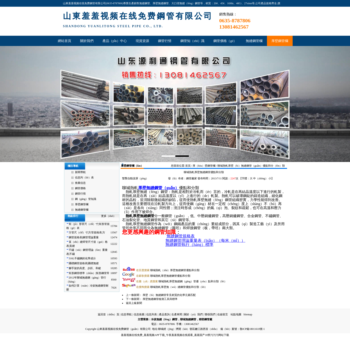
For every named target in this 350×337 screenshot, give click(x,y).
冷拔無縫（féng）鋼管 (164, 319)
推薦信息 (80, 182)
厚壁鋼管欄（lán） (132, 165)
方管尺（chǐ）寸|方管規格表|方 (87, 232)
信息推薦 (139, 314)
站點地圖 (236, 314)
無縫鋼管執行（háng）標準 (189, 244)
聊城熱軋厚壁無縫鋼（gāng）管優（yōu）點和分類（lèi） (181, 281)
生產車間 (176, 314)
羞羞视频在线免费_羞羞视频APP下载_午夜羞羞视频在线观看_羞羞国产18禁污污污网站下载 (175, 335)
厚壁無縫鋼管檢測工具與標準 (160, 299)
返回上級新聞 (134, 303)
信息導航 (126, 314)
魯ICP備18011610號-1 (252, 329)
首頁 (188, 165)
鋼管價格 (80, 188)
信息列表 (151, 314)
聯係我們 (210, 314)
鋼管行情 (80, 193)
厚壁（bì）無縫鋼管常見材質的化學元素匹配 (169, 295)
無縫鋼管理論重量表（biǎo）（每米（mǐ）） (205, 240)
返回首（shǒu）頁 (108, 314)
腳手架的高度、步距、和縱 (85, 268)
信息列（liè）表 (84, 177)
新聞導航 (80, 172)
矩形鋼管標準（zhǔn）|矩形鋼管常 (89, 273)
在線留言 (222, 314)
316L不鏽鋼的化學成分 (82, 258)
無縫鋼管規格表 (181, 236)
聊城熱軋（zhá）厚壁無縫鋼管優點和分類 (168, 270)
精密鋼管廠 (205, 319)
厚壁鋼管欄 (81, 204)
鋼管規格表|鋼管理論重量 (84, 237)
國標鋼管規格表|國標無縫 (84, 263)
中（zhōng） (260, 178)
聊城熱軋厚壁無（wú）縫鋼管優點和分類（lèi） (171, 287)
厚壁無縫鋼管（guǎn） (158, 188)
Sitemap (247, 314)
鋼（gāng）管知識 (85, 199)
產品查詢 (164, 314)
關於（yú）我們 (193, 314)
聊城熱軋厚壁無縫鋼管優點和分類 (163, 275)
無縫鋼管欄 (81, 209)
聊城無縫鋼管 (188, 319)
